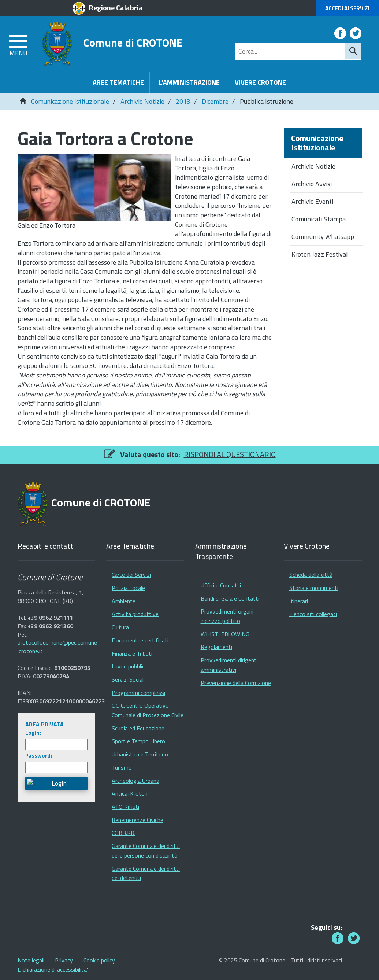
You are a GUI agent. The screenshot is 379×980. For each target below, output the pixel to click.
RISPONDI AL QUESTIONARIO (230, 454)
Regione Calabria (116, 7)
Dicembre (215, 101)
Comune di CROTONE (132, 42)
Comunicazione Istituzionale (70, 101)
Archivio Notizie (142, 101)
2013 (183, 101)
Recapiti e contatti (46, 546)
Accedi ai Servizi (347, 8)
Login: (33, 733)
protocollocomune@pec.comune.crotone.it (57, 646)
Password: (38, 755)
